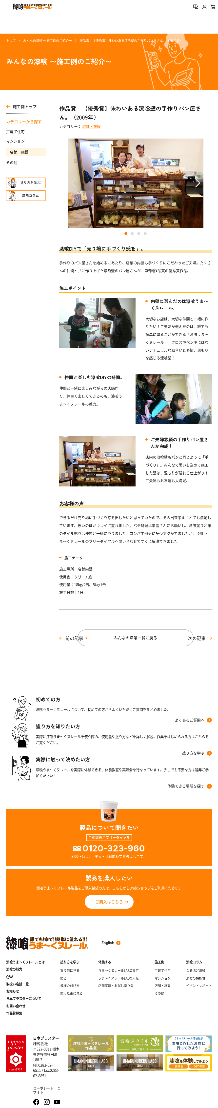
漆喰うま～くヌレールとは (25, 962)
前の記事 (74, 638)
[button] (5, 7)
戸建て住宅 (15, 131)
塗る (63, 978)
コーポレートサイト (46, 1090)
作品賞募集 (14, 1013)
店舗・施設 (19, 152)
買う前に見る (69, 970)
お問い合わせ (15, 1006)
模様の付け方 (69, 985)
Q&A (9, 976)
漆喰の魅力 (14, 969)
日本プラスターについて (23, 998)
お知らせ (12, 991)
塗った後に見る (71, 993)
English (111, 943)
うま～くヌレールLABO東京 (118, 970)
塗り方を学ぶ (69, 962)
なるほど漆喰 (195, 970)
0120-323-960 (113, 848)
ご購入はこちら (109, 902)
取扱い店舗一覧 (17, 984)
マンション (15, 141)
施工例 (159, 962)
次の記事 (197, 638)
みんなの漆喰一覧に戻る (135, 638)
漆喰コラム (194, 962)
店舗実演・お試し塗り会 (116, 985)
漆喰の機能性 (195, 978)
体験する (104, 962)
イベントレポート (199, 985)
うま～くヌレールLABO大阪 (118, 978)
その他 (11, 162)
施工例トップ (21, 107)
